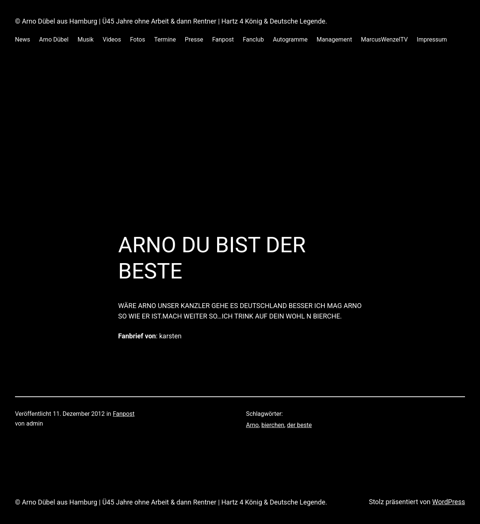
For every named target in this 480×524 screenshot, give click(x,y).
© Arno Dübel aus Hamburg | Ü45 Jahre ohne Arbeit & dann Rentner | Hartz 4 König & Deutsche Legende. (171, 21)
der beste (299, 425)
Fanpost (124, 413)
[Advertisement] (240, 132)
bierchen (272, 425)
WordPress (448, 502)
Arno (252, 425)
